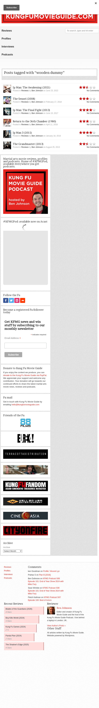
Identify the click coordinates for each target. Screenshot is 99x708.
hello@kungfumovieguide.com (25, 404)
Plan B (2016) (45, 575)
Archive (6, 547)
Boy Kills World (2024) (15, 618)
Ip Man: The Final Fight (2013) (31, 110)
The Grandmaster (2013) (28, 144)
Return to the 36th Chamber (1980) (34, 121)
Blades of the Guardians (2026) (19, 609)
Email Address (12, 338)
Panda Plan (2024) (14, 635)
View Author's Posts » (56, 625)
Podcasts (7, 54)
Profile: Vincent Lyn (51, 571)
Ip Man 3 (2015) (22, 132)
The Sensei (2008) (24, 98)
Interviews (8, 46)
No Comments (93, 90)
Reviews (7, 30)
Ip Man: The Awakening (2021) (31, 87)
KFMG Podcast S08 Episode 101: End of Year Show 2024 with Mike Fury (46, 581)
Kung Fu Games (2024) (16, 627)
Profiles (6, 38)
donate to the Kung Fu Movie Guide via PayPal (24, 375)
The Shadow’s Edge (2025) (17, 644)
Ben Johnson (37, 90)
